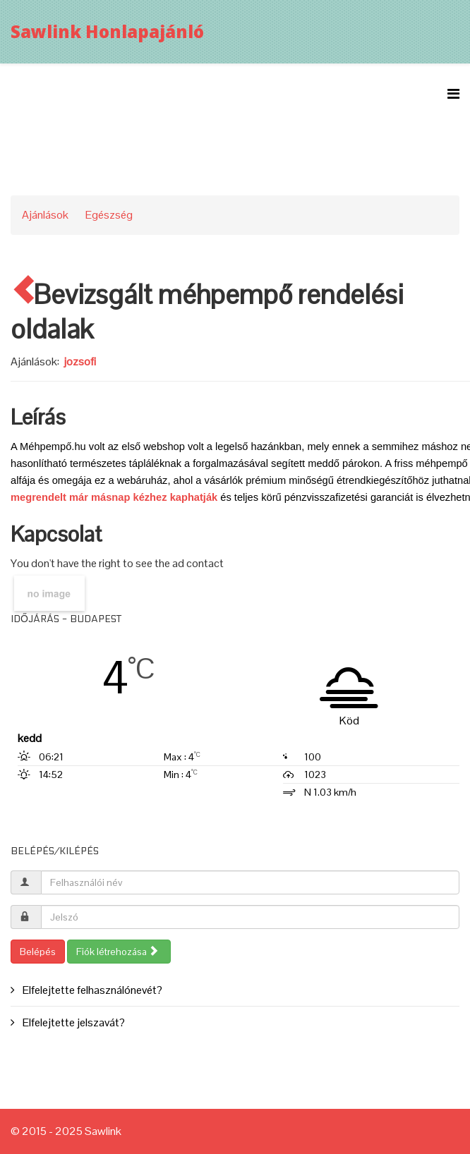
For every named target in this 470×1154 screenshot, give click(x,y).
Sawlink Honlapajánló (107, 31)
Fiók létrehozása (117, 951)
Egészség (109, 214)
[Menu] (453, 94)
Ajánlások (45, 214)
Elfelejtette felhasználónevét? (91, 990)
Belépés (38, 951)
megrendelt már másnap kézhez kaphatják (114, 497)
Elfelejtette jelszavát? (72, 1022)
